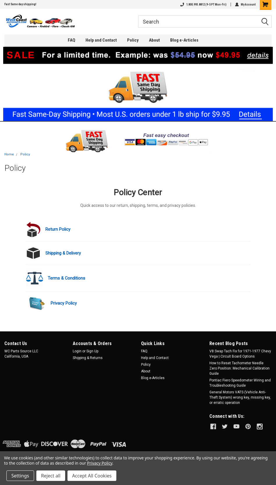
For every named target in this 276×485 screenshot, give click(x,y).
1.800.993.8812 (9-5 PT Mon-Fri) (203, 4)
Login (77, 351)
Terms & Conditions (66, 278)
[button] (138, 84)
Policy (133, 40)
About (154, 40)
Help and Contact (101, 40)
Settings (20, 475)
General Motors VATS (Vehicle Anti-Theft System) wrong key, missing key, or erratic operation (240, 397)
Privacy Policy (64, 303)
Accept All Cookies (92, 475)
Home (9, 154)
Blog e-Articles (184, 40)
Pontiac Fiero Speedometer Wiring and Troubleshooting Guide (240, 383)
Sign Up (92, 351)
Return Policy (57, 229)
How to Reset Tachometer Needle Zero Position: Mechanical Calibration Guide (239, 368)
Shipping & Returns (88, 358)
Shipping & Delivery (63, 253)
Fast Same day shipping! (20, 4)
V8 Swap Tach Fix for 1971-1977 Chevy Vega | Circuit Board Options (240, 353)
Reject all (50, 475)
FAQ (71, 40)
